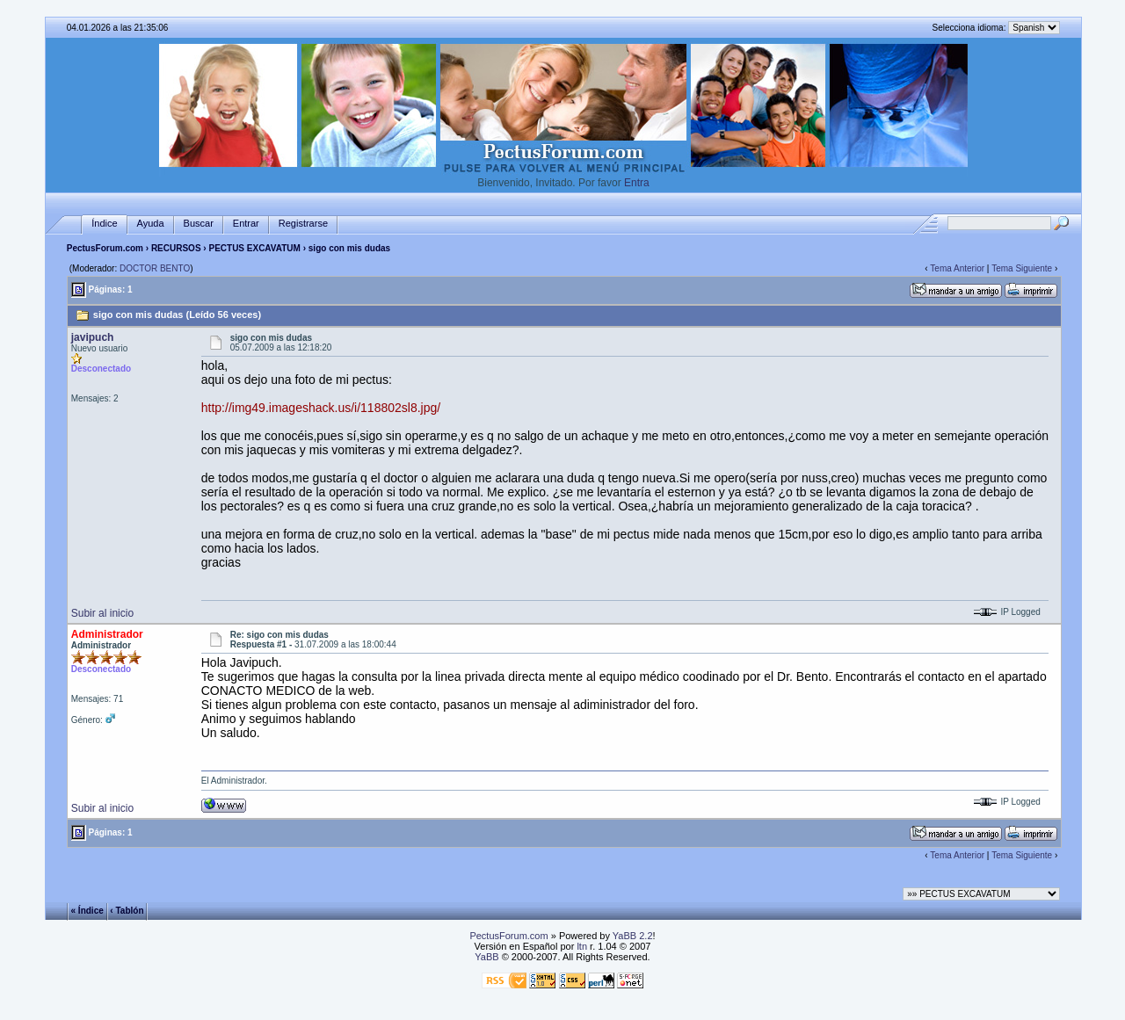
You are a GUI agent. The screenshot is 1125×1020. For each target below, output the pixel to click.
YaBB (486, 956)
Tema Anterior (957, 268)
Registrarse (303, 223)
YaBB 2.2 (633, 935)
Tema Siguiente (1021, 268)
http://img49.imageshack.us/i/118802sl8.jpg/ (320, 408)
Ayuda (150, 223)
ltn (582, 946)
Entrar (246, 223)
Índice (104, 223)
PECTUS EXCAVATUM (254, 248)
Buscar (198, 223)
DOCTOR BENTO (155, 268)
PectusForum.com (105, 248)
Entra (637, 183)
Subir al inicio (102, 613)
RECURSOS (176, 248)
